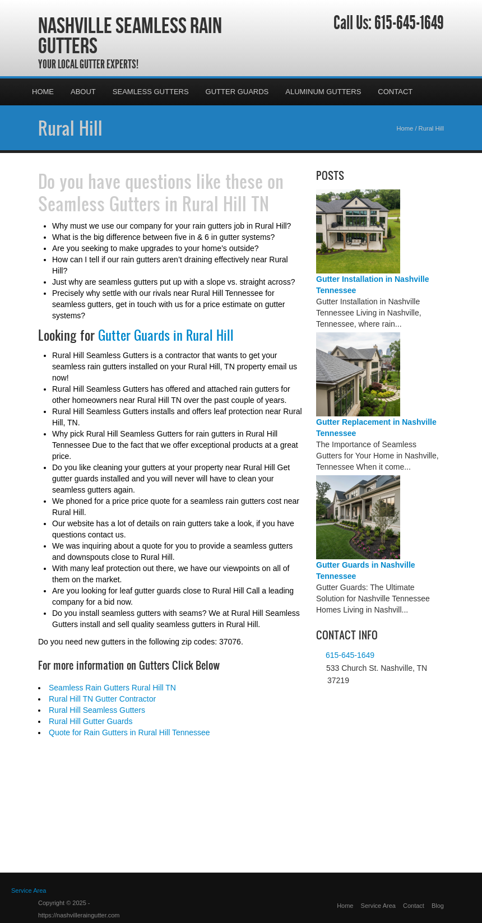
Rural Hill (70, 127)
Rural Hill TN (225, 203)
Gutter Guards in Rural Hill (166, 335)
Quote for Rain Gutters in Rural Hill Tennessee (129, 732)
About (83, 91)
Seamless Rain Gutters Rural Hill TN (112, 687)
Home (43, 91)
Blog (438, 905)
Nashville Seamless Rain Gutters (130, 35)
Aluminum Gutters (323, 91)
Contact (395, 91)
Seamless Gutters (151, 91)
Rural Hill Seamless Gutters (97, 710)
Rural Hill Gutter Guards (90, 721)
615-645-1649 (409, 23)
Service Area (378, 905)
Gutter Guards (237, 91)
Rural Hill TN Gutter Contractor (102, 698)
